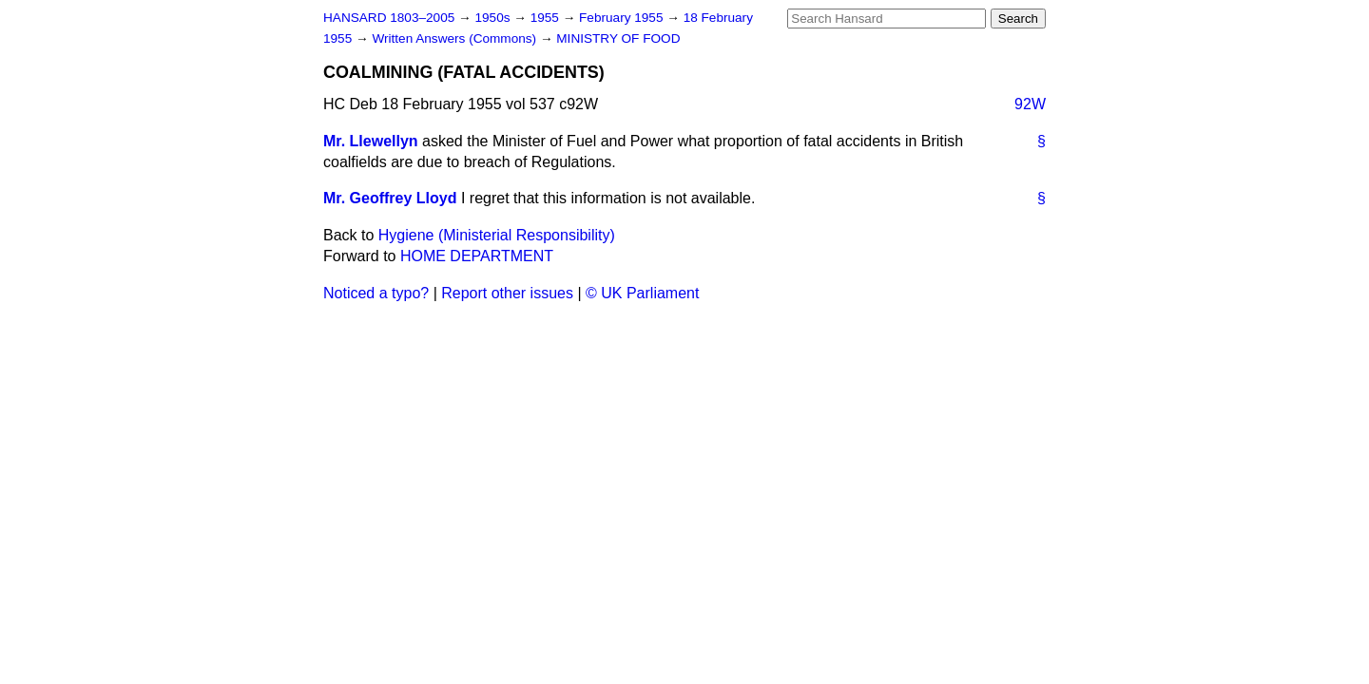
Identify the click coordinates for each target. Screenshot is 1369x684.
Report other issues (507, 293)
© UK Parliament (642, 293)
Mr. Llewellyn (370, 141)
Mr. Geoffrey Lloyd (389, 198)
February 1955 (622, 17)
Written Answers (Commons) (456, 38)
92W (1030, 104)
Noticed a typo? (376, 293)
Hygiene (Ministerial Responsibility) (496, 235)
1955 (546, 17)
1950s (493, 17)
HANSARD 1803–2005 (388, 17)
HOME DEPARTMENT (476, 256)
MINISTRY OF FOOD (618, 38)
